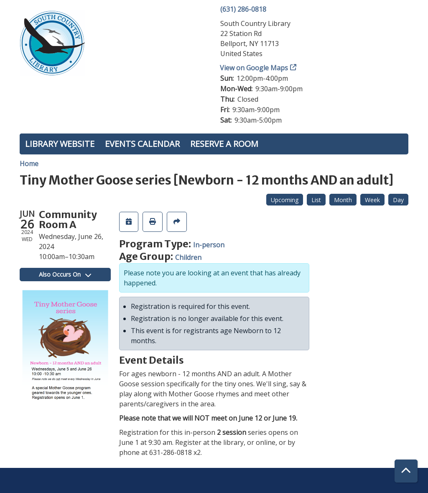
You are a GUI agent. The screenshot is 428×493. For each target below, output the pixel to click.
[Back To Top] (406, 471)
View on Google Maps (254, 67)
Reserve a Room (224, 143)
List (316, 200)
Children (188, 257)
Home (29, 163)
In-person (208, 244)
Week (372, 200)
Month (343, 200)
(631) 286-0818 (243, 9)
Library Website (59, 143)
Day (398, 200)
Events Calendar (142, 143)
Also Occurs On (65, 274)
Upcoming (284, 200)
